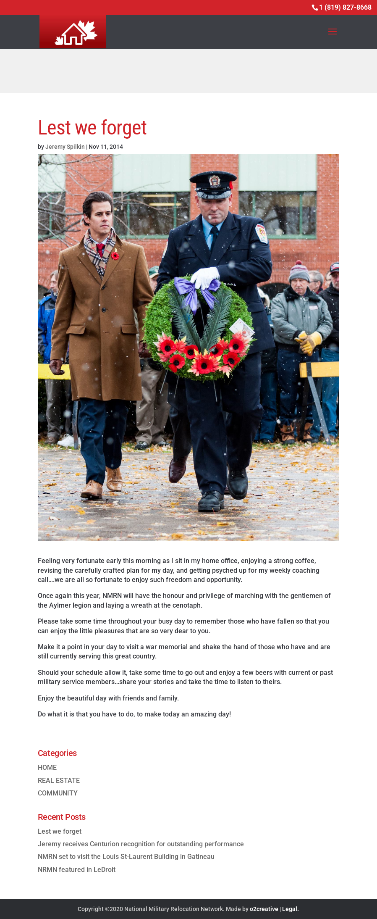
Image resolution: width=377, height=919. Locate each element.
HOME (47, 768)
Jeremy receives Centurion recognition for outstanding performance (141, 844)
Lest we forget (59, 831)
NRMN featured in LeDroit (76, 870)
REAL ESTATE (59, 781)
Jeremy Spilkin (65, 146)
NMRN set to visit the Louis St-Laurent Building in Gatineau (126, 857)
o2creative (264, 909)
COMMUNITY (58, 793)
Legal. (290, 909)
